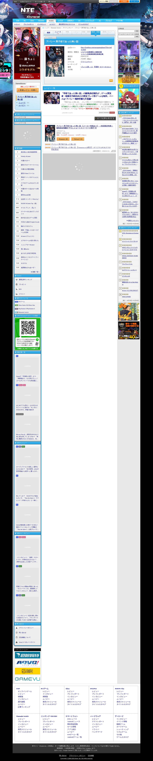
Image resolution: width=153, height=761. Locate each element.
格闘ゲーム (121, 724)
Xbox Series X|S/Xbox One (27, 305)
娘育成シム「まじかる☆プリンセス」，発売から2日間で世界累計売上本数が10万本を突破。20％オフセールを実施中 (130, 214)
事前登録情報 (72, 724)
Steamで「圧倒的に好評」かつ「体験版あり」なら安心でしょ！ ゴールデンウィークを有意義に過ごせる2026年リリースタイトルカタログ (27, 378)
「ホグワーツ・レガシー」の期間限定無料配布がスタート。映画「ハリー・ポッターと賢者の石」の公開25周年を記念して (130, 141)
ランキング (134, 1)
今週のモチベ (25, 160)
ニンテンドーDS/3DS (49, 716)
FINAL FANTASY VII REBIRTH (130, 257)
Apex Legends (126, 296)
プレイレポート (29, 24)
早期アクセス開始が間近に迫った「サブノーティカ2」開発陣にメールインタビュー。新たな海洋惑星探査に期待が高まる (27, 589)
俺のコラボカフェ (27, 226)
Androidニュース (73, 721)
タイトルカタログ (50, 704)
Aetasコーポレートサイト (27, 642)
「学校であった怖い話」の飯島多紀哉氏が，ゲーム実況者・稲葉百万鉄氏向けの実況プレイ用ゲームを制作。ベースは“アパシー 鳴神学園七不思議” (87, 96)
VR (79, 20)
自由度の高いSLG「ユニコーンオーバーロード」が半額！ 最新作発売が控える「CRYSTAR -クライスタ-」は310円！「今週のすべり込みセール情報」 (130, 183)
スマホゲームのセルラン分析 (30, 184)
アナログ (109, 20)
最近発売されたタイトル (67, 24)
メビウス (84, 52)
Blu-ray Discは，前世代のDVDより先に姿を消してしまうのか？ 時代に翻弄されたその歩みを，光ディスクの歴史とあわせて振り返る (27, 437)
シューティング (123, 729)
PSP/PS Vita (119, 689)
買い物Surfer (25, 249)
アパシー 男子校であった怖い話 (63, 144)
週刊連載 (21, 702)
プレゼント (22, 284)
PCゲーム (22, 301)
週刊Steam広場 (26, 195)
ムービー (52, 24)
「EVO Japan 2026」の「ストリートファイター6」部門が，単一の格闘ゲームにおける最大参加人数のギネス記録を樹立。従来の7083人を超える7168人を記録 (130, 120)
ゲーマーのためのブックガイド (30, 213)
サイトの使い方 (40, 1)
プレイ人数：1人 (87, 67)
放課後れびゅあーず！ (28, 267)
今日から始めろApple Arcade (30, 222)
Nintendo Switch (23, 312)
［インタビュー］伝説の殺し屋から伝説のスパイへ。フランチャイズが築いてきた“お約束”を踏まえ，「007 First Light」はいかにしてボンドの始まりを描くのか (27, 618)
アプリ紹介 (71, 729)
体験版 (20, 697)
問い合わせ (52, 1)
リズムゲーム (122, 732)
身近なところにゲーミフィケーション (30, 258)
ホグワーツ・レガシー (129, 270)
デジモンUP (126, 276)
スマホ (60, 20)
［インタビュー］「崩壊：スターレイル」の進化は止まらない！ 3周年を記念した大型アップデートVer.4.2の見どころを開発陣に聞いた (27, 560)
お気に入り (113, 1)
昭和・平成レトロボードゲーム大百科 (30, 231)
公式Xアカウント (26, 1)
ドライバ (22, 294)
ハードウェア (89, 20)
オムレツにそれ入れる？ (130, 290)
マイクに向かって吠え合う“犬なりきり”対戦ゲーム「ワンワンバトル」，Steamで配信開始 (130, 162)
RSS (15, 1)
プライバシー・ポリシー (77, 755)
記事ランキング (24, 707)
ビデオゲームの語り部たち (30, 240)
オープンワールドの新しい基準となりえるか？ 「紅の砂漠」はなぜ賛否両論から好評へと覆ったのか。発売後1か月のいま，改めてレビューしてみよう (27, 469)
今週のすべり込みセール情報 (30, 190)
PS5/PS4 (41, 20)
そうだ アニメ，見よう (28, 207)
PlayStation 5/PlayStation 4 (27, 308)
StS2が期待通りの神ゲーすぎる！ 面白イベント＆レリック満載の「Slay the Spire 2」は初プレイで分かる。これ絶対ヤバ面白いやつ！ (27, 527)
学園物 (96, 67)
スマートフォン (72, 716)
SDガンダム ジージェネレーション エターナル (130, 248)
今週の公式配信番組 (27, 169)
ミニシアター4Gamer (27, 245)
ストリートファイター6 (130, 241)
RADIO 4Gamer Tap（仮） (29, 203)
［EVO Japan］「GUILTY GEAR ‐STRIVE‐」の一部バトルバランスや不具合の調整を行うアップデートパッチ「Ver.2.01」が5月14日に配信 (130, 204)
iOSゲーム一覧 (73, 735)
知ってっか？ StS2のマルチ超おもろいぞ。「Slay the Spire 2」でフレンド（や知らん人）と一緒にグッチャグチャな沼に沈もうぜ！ (27, 498)
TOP (17, 20)
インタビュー (41, 24)
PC (25, 20)
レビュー (17, 24)
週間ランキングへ (133, 220)
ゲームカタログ (83, 24)
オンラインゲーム (25, 691)
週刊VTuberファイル (27, 173)
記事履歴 (124, 1)
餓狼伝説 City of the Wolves (130, 283)
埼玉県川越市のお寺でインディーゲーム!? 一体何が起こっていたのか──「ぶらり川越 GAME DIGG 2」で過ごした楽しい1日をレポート (130, 152)
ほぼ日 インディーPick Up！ (30, 199)
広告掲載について (25, 637)
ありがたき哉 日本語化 (28, 253)
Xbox (32, 20)
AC (100, 20)
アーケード (119, 716)
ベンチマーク (97, 732)
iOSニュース (72, 719)
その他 (119, 735)
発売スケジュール (50, 702)
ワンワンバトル (127, 264)
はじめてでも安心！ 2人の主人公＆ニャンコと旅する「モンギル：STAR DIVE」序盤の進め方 (27, 408)
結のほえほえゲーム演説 (29, 217)
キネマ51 (24, 263)
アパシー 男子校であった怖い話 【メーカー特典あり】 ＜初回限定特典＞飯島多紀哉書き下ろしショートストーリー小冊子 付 (84, 127)
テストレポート (98, 721)
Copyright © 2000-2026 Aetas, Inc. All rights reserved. (76, 758)
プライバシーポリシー (26, 628)
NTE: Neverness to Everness (130, 234)
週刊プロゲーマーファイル (30, 165)
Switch (51, 21)
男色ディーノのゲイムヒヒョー (30, 178)
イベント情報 (122, 721)
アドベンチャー (86, 62)
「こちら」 (88, 748)
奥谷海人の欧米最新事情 (29, 152)
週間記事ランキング (25, 279)
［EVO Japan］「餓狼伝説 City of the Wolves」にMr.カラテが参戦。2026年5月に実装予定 (130, 173)
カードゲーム (122, 727)
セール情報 (71, 727)
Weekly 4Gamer (26, 156)
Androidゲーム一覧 (74, 737)
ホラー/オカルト (105, 67)
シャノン (84, 54)
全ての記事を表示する (105, 118)
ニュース (22, 103)
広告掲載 (91, 755)
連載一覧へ (36, 272)
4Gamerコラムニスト (27, 236)
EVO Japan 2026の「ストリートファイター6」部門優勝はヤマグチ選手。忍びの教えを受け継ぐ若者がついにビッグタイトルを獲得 (130, 131)
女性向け (70, 20)
